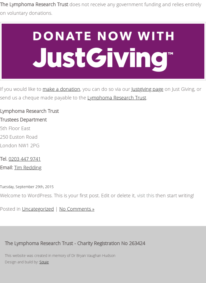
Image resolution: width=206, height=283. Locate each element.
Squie (44, 261)
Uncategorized (38, 209)
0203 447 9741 (25, 159)
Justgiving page (147, 89)
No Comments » (76, 209)
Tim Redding (27, 167)
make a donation (61, 89)
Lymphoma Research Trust (116, 97)
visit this (145, 195)
